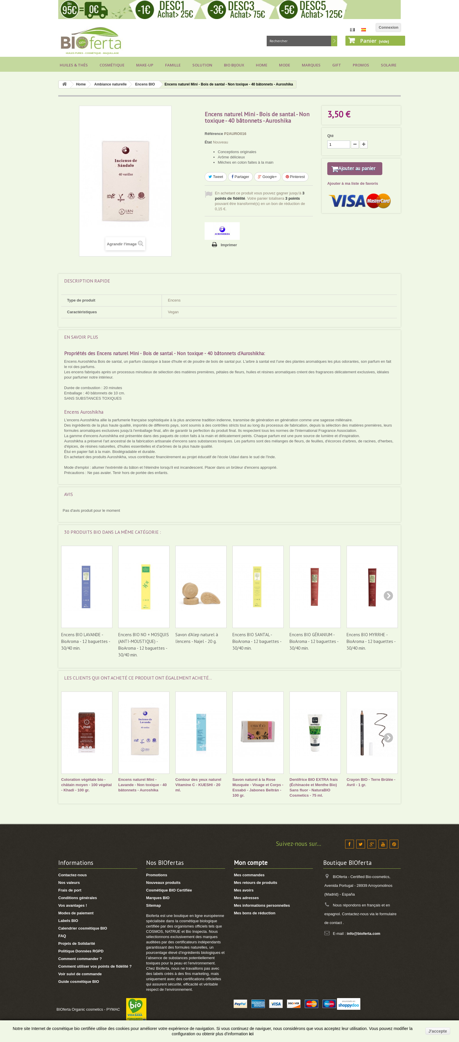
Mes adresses (246, 898)
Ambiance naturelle (110, 84)
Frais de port (69, 890)
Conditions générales (77, 898)
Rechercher (334, 41)
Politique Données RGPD (81, 951)
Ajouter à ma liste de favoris (352, 191)
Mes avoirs (244, 890)
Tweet (215, 176)
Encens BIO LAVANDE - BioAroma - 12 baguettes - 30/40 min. (85, 641)
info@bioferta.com (364, 933)
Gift (336, 65)
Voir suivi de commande (80, 974)
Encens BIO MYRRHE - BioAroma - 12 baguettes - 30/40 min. (371, 641)
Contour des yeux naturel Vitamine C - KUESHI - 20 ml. (198, 784)
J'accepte (438, 1031)
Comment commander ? (80, 959)
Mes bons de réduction (254, 913)
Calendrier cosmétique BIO (82, 928)
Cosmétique (112, 65)
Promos (361, 65)
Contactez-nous (72, 875)
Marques (311, 65)
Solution (202, 65)
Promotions (156, 875)
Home (261, 65)
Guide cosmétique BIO (78, 981)
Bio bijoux (234, 65)
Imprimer (229, 245)
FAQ (62, 936)
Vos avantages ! (72, 905)
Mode (284, 65)
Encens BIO (145, 84)
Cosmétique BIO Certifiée (169, 890)
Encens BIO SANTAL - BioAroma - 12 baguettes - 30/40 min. (256, 641)
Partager (240, 176)
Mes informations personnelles (262, 905)
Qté (330, 136)
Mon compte (251, 863)
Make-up (144, 65)
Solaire (388, 65)
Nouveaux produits (163, 882)
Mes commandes (249, 875)
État (208, 142)
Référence (214, 133)
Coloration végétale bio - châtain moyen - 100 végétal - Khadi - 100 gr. (86, 784)
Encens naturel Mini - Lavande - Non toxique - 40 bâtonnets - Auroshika (142, 784)
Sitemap (153, 905)
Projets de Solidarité (76, 943)
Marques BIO (157, 898)
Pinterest (295, 176)
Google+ (267, 176)
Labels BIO (68, 920)
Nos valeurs (69, 882)
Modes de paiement (76, 913)
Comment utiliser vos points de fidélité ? (95, 966)
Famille (173, 65)
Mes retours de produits (255, 882)
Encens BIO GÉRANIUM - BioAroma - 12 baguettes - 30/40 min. (314, 641)
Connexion (388, 27)
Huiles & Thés (74, 65)
